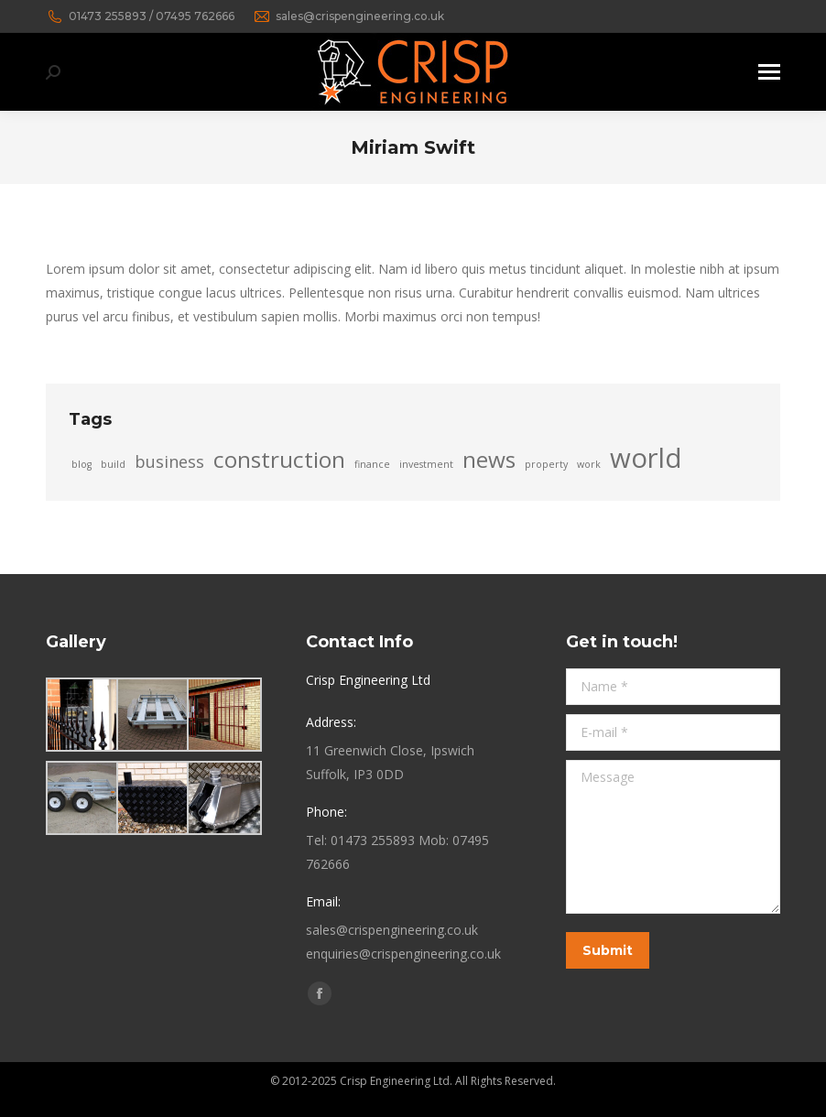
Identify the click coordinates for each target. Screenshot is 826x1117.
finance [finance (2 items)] (372, 464)
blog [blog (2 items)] (81, 464)
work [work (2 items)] (589, 464)
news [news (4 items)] (489, 460)
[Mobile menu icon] (769, 71)
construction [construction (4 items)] (279, 460)
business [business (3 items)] (169, 461)
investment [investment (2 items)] (426, 464)
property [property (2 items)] (546, 464)
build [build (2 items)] (113, 464)
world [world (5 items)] (646, 458)
